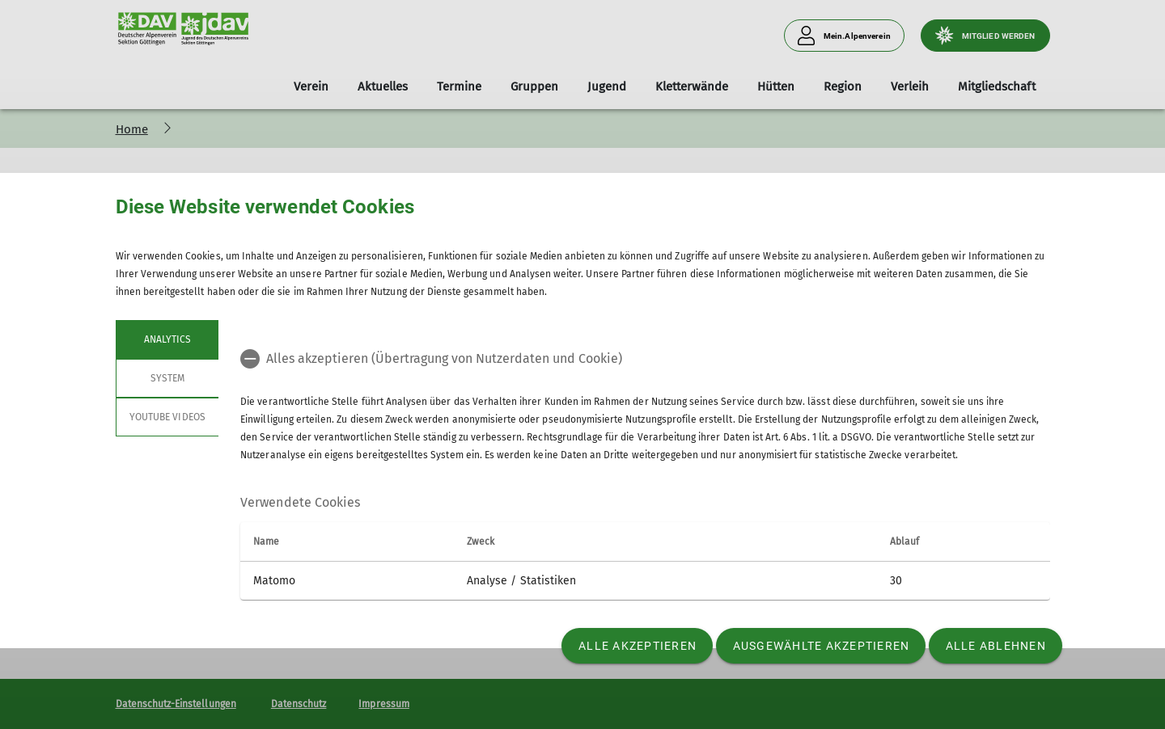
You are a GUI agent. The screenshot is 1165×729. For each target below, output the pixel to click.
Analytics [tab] (166, 339)
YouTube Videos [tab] (167, 417)
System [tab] (167, 378)
